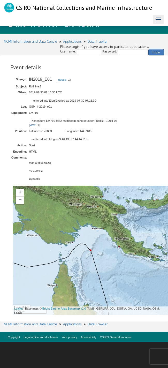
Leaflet (18, 308)
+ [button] (20, 193)
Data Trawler (98, 41)
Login (156, 52)
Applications (72, 41)
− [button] (20, 200)
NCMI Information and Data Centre (30, 41)
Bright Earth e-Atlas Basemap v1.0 (64, 308)
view (32, 124)
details (62, 79)
